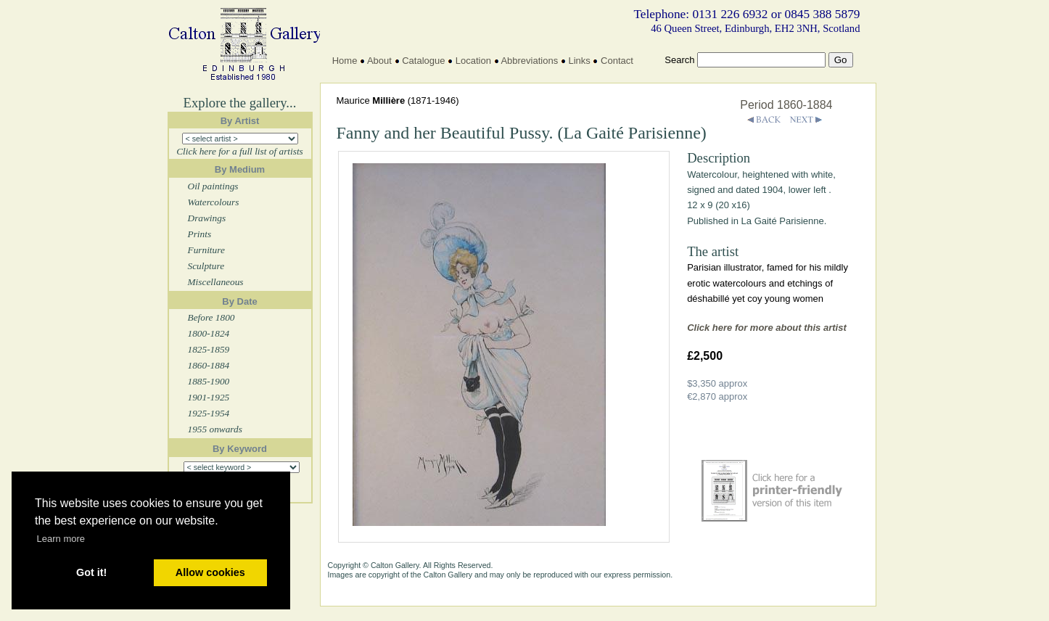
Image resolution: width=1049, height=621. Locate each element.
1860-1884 (209, 365)
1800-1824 (209, 333)
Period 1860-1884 (786, 105)
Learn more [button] (61, 538)
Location (473, 60)
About (379, 60)
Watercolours (213, 202)
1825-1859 (209, 349)
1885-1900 (209, 381)
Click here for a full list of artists (239, 151)
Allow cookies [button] (210, 572)
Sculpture (206, 265)
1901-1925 (209, 397)
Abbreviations (529, 60)
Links (579, 60)
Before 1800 (211, 317)
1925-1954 (209, 413)
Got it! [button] (91, 572)
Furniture (206, 249)
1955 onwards (215, 429)
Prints (200, 234)
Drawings (207, 218)
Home (345, 60)
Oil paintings (213, 186)
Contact (617, 60)
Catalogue (423, 60)
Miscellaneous (216, 281)
